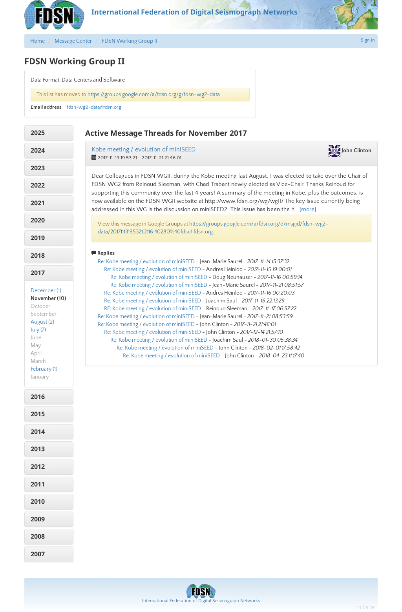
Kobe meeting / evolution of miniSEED (143, 149)
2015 (38, 414)
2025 (38, 132)
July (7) (38, 330)
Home (37, 41)
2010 (38, 501)
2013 (38, 448)
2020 (38, 220)
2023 (38, 168)
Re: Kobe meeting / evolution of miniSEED (146, 262)
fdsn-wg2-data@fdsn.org (94, 107)
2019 (38, 237)
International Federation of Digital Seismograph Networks (201, 600)
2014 (38, 431)
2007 (38, 554)
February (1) (44, 369)
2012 (38, 466)
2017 (38, 272)
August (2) (42, 322)
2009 (38, 519)
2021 (38, 203)
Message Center (73, 41)
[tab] (49, 133)
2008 (38, 536)
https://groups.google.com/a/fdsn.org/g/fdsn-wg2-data (154, 94)
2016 (38, 396)
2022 (38, 185)
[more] (308, 209)
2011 (38, 484)
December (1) (46, 291)
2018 (38, 255)
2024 (38, 150)
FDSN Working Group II (129, 41)
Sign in (368, 40)
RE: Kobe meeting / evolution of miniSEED (152, 309)
